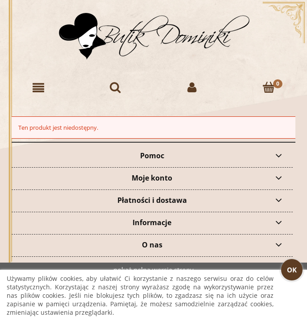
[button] (38, 87)
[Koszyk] (268, 87)
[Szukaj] (115, 87)
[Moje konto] (192, 87)
